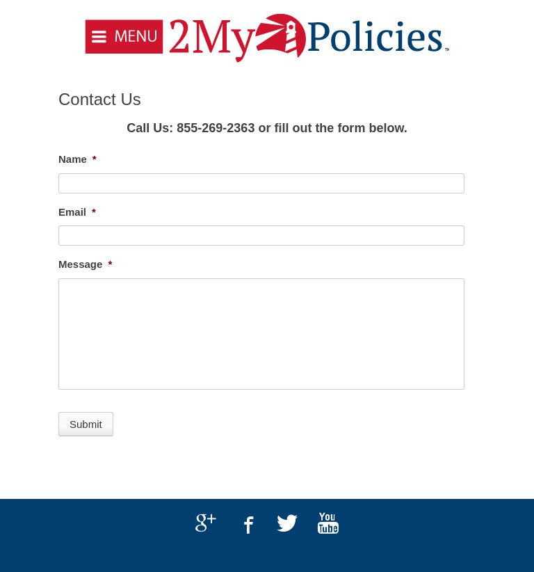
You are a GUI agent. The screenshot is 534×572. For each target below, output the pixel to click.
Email (77, 212)
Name (77, 159)
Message (85, 264)
